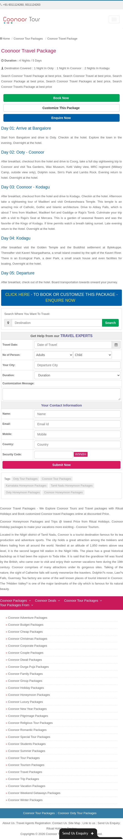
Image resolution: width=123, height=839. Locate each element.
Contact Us (59, 823)
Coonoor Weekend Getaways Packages (34, 793)
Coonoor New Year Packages (27, 709)
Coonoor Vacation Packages (26, 786)
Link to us (89, 823)
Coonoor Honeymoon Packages (63, 492)
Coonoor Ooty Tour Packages (77, 813)
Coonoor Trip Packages (23, 779)
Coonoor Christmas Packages (27, 638)
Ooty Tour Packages (25, 478)
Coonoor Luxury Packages (25, 702)
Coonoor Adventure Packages (27, 617)
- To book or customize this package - (61, 297)
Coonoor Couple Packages (25, 652)
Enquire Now (61, 118)
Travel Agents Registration (33, 823)
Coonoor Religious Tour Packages (30, 723)
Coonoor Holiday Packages (26, 687)
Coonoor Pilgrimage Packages (28, 716)
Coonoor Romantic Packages (27, 730)
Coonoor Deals (45, 600)
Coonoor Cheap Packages (25, 631)
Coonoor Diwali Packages (25, 659)
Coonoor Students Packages (27, 744)
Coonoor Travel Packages (25, 772)
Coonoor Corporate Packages (27, 645)
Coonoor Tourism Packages (26, 765)
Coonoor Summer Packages (26, 751)
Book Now (61, 98)
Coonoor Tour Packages (56, 478)
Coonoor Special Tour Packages (29, 737)
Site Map (74, 823)
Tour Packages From (14, 605)
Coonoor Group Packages (25, 680)
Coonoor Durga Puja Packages (28, 666)
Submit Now (61, 465)
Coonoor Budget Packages (25, 624)
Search (110, 323)
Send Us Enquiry (109, 823)
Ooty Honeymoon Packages (23, 492)
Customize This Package (61, 108)
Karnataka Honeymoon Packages (26, 485)
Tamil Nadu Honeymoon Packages (72, 485)
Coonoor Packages (13, 600)
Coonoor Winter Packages (25, 800)
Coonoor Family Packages (25, 673)
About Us (8, 823)
